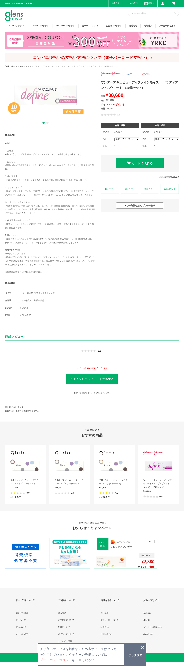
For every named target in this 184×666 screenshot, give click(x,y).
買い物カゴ (21, 627)
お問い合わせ (106, 634)
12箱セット (170, 188)
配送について (64, 627)
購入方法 (115, 3)
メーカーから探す (167, 26)
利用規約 (104, 627)
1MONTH (65, 26)
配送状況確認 (22, 613)
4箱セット (110, 188)
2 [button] (47, 123)
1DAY (16, 26)
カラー (90, 26)
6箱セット (129, 188)
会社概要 (104, 613)
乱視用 (114, 26)
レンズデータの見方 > (169, 177)
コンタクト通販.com (152, 627)
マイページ (21, 620)
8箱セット (149, 188)
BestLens (147, 613)
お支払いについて (66, 620)
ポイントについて (66, 634)
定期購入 (148, 26)
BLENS (146, 620)
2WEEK (40, 26)
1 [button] (43, 123)
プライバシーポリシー (110, 620)
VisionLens (148, 634)
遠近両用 (133, 26)
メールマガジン (23, 634)
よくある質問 (131, 3)
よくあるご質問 (65, 641)
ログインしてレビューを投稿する (92, 379)
